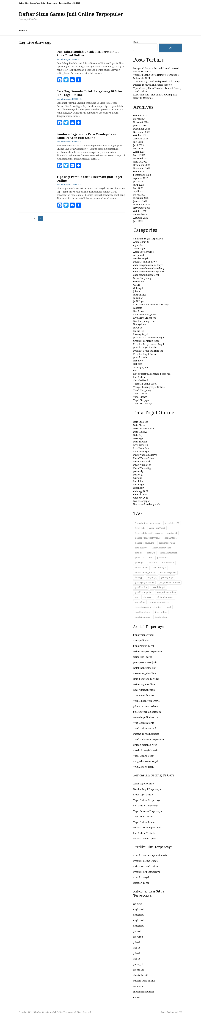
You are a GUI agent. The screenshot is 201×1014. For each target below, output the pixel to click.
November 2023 (141, 132)
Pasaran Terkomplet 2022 (147, 827)
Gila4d (136, 285)
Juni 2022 (138, 185)
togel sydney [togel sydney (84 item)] (161, 617)
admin (64, 59)
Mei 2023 (138, 148)
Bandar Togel (140, 258)
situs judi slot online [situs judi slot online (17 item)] (166, 592)
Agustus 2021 (140, 218)
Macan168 (138, 331)
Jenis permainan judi (145, 662)
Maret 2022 (139, 194)
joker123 (138, 291)
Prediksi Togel (141, 877)
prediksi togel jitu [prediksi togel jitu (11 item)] (143, 592)
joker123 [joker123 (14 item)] (139, 557)
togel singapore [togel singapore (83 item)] (142, 617)
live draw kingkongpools (146, 504)
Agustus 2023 (140, 138)
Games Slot (139, 281)
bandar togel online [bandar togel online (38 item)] (144, 543)
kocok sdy (138, 488)
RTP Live (138, 360)
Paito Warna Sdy (142, 465)
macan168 (138, 969)
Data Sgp (138, 438)
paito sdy (138, 471)
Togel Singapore (142, 400)
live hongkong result (144, 321)
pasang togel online (144, 980)
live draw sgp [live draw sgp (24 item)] (159, 567)
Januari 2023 (140, 161)
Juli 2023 (138, 142)
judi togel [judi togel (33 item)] (139, 562)
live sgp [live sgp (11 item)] (139, 577)
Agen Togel (139, 248)
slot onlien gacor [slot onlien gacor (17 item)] (165, 597)
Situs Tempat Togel (143, 635)
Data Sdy (138, 435)
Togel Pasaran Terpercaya (147, 811)
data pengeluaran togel (146, 275)
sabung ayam (140, 367)
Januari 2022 (140, 201)
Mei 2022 (138, 188)
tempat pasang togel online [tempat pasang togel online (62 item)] (148, 607)
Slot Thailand (140, 380)
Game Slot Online (142, 657)
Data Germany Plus (143, 428)
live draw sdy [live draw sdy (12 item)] (141, 567)
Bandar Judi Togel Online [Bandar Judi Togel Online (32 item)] (147, 538)
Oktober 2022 (140, 171)
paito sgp (138, 474)
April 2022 (139, 191)
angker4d (138, 909)
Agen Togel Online (143, 252)
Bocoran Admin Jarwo (145, 838)
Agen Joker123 (141, 242)
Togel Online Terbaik (145, 728)
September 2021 (142, 214)
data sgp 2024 (140, 491)
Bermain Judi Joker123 (145, 717)
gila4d (136, 942)
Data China (139, 425)
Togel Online (140, 393)
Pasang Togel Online (144, 673)
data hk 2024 (140, 494)
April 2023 (139, 152)
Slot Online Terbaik (144, 833)
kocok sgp (138, 484)
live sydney (139, 324)
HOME (23, 30)
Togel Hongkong (142, 390)
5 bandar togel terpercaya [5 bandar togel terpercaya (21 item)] (147, 523)
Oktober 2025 (140, 115)
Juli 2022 (138, 181)
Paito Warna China (143, 458)
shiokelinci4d (140, 975)
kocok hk (138, 481)
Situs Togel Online (143, 794)
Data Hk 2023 (140, 432)
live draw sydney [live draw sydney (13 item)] (168, 572)
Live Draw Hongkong (144, 314)
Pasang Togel (140, 334)
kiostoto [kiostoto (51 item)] (153, 562)
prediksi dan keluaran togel (148, 337)
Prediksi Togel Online (145, 354)
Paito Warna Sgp (142, 468)
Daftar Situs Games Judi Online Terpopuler (71, 14)
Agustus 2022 (140, 178)
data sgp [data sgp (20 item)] (151, 553)
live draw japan (141, 501)
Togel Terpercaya (142, 403)
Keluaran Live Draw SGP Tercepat (151, 304)
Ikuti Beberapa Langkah (146, 679)
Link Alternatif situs (144, 690)
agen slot (138, 245)
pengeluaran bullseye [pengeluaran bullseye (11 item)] (169, 582)
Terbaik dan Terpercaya (146, 701)
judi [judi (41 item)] (150, 557)
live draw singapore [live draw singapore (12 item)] (145, 572)
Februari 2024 (141, 122)
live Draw (138, 311)
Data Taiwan (140, 441)
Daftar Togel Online (144, 684)
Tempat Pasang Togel (145, 383)
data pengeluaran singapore (149, 271)
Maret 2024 (139, 119)
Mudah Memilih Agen (145, 745)
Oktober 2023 (140, 135)
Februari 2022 (141, 198)
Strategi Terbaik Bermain (147, 712)
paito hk (137, 478)
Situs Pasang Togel (143, 646)
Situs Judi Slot (141, 640)
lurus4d (137, 327)
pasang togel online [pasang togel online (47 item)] (144, 582)
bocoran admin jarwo (145, 261)
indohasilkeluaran (143, 991)
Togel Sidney (140, 397)
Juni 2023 (138, 145)
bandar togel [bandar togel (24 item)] (171, 538)
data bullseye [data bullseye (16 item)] (141, 548)
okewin (137, 997)
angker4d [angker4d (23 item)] (172, 533)
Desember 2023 (141, 128)
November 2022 (141, 168)
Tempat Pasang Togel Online (149, 387)
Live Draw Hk (140, 445)
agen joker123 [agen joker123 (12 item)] (172, 523)
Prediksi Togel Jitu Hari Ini (148, 351)
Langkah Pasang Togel (145, 761)
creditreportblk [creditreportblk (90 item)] (167, 543)
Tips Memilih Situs (143, 695)
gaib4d (137, 931)
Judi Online (139, 294)
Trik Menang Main (143, 767)
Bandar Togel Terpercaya (147, 789)
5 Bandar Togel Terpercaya (148, 238)
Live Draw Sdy (141, 448)
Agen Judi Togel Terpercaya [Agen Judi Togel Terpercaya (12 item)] (148, 533)
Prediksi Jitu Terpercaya (146, 872)
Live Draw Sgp (141, 451)
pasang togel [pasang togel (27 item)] (167, 577)
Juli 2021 (138, 221)
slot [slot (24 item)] (136, 597)
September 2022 (142, 175)
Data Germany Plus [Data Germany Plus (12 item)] (161, 548)
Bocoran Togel (141, 883)
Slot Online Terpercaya (146, 805)
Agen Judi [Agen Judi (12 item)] (139, 528)
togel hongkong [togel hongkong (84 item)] (142, 612)
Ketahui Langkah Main (145, 750)
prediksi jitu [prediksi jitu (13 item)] (141, 587)
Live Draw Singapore (144, 318)
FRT (180, 1012)
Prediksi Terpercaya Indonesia (150, 855)
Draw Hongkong (142, 278)
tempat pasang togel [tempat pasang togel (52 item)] (159, 602)
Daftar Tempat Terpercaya (147, 651)
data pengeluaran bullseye (148, 265)
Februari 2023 (141, 158)
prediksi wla (140, 357)
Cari (135, 42)
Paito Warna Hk (141, 461)
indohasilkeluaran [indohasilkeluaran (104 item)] (168, 553)
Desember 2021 (141, 204)
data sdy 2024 (140, 497)
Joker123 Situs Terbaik (145, 706)
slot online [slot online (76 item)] (140, 602)
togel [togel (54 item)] (168, 607)
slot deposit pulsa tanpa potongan (152, 374)
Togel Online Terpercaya (146, 800)
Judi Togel (138, 301)
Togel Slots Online (143, 816)
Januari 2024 (140, 125)
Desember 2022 (141, 165)
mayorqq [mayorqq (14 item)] (151, 577)
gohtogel (138, 964)
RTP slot (137, 364)
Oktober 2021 (140, 211)
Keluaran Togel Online (145, 866)
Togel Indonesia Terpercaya (148, 739)
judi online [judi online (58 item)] (162, 557)
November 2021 (141, 208)
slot (135, 370)
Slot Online (139, 377)
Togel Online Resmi (144, 822)
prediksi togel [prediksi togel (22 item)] (158, 587)
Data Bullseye (140, 422)
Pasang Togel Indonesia (146, 734)
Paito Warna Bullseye (145, 455)
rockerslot (138, 986)
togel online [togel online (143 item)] (161, 612)
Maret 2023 (139, 155)
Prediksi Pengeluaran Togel (148, 344)
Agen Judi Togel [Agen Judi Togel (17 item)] (157, 528)
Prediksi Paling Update (146, 861)
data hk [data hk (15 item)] (138, 553)
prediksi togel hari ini (145, 347)
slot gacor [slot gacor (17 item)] (148, 597)
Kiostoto (137, 308)
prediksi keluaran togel (146, 341)
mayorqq (138, 936)
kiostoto (137, 904)
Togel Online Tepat (143, 756)
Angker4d (138, 255)
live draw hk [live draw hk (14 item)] (168, 562)
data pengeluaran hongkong (149, 268)
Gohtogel (138, 288)
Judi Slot (138, 298)
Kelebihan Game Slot (144, 668)
